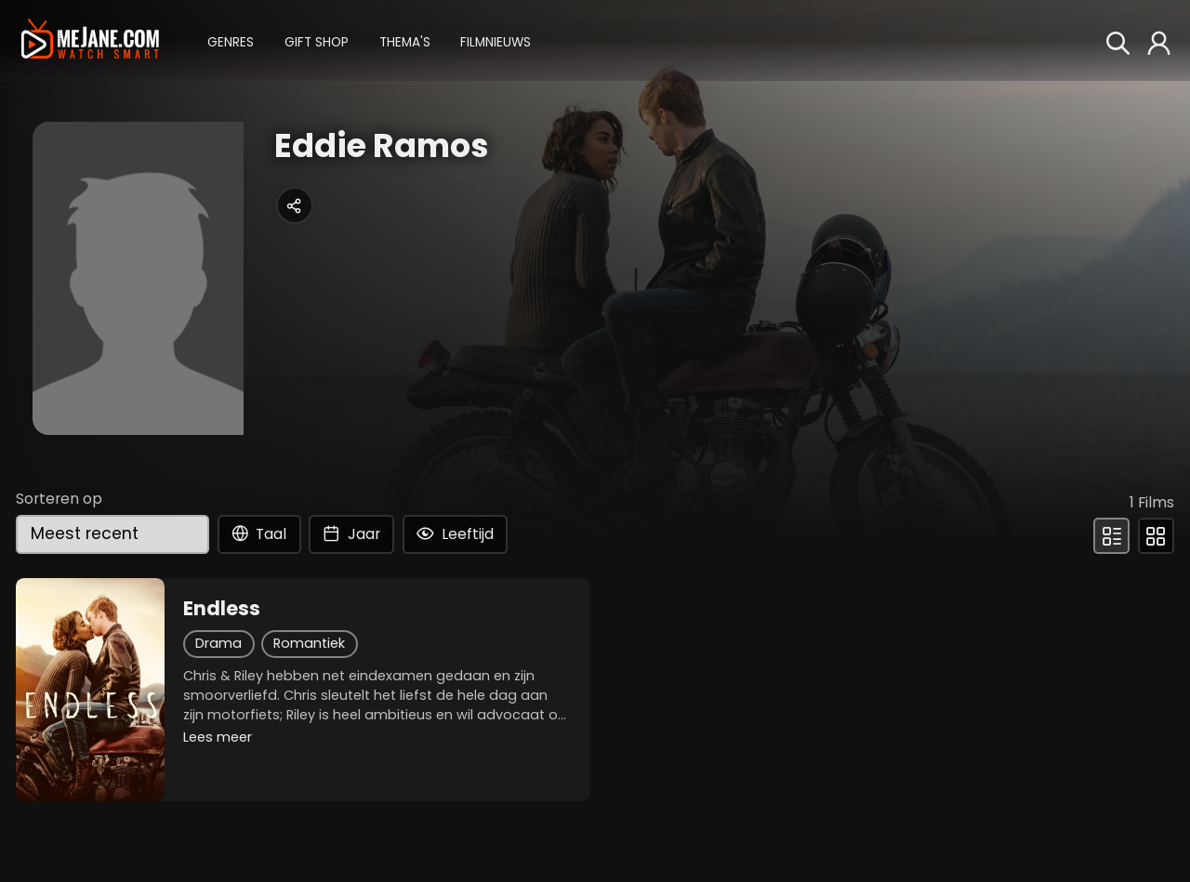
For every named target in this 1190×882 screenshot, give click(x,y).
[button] (230, 40)
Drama (218, 643)
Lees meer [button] (217, 737)
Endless (221, 609)
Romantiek (309, 643)
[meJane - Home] (90, 40)
